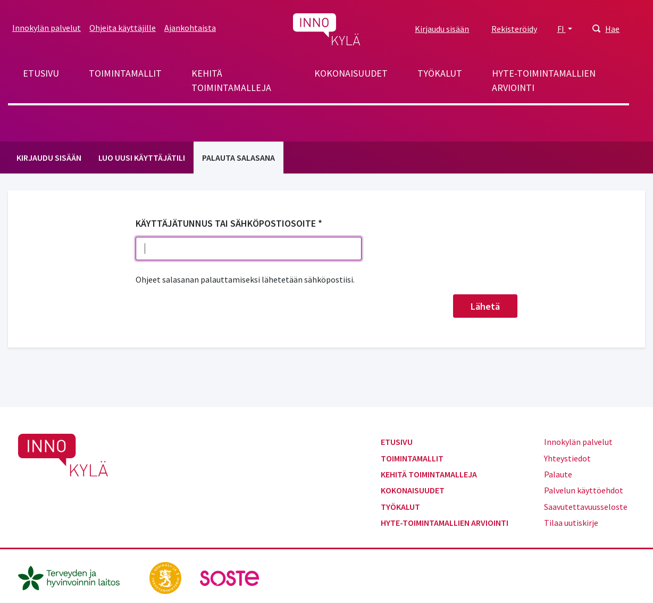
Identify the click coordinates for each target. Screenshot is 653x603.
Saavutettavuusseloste (585, 506)
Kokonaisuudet (351, 73)
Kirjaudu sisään (442, 28)
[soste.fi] (229, 577)
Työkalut (439, 73)
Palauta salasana (238, 157)
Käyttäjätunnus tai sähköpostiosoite (226, 223)
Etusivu (41, 73)
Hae (612, 28)
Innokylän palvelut (46, 27)
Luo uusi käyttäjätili (141, 157)
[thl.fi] (74, 577)
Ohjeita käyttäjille (122, 27)
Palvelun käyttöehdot (583, 490)
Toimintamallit (125, 73)
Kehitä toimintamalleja (231, 80)
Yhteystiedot (567, 458)
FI (561, 28)
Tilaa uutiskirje (571, 522)
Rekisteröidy (514, 28)
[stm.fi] (166, 577)
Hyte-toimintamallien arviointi (544, 80)
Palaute (558, 474)
